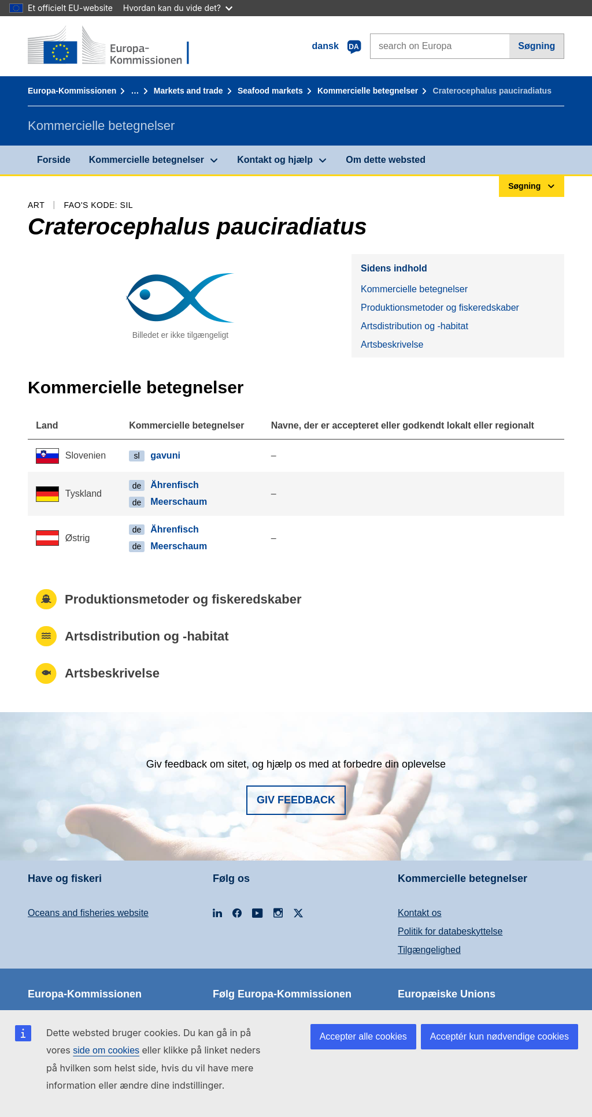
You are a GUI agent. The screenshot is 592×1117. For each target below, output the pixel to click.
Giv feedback (296, 800)
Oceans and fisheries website (88, 913)
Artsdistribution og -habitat (414, 326)
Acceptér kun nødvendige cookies (499, 1036)
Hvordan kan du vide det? (177, 8)
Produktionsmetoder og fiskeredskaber (440, 307)
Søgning (536, 46)
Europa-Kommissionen (72, 90)
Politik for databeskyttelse (450, 931)
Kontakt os (420, 913)
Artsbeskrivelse (392, 344)
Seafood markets (270, 90)
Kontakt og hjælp (275, 160)
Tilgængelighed (429, 950)
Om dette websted (386, 160)
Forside (54, 160)
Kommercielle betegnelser (367, 90)
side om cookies (106, 1050)
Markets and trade (188, 90)
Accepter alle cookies (363, 1036)
